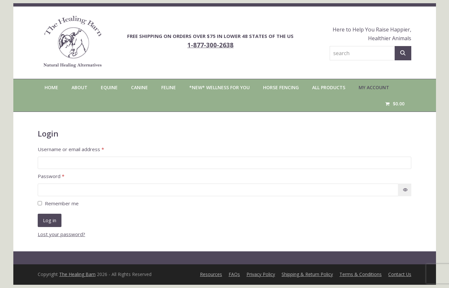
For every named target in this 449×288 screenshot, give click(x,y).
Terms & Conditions (360, 274)
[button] (395, 103)
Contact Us (399, 274)
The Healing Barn (77, 274)
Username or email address (81, 148)
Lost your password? (61, 234)
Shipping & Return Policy (307, 274)
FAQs (234, 274)
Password (61, 175)
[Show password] (404, 190)
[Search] (403, 53)
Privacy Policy (260, 274)
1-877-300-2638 (210, 45)
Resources (211, 274)
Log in (49, 220)
